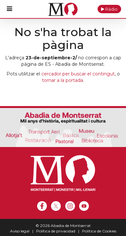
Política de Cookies (99, 231)
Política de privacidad (55, 231)
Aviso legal (19, 231)
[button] (109, 9)
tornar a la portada (62, 80)
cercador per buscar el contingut (78, 74)
